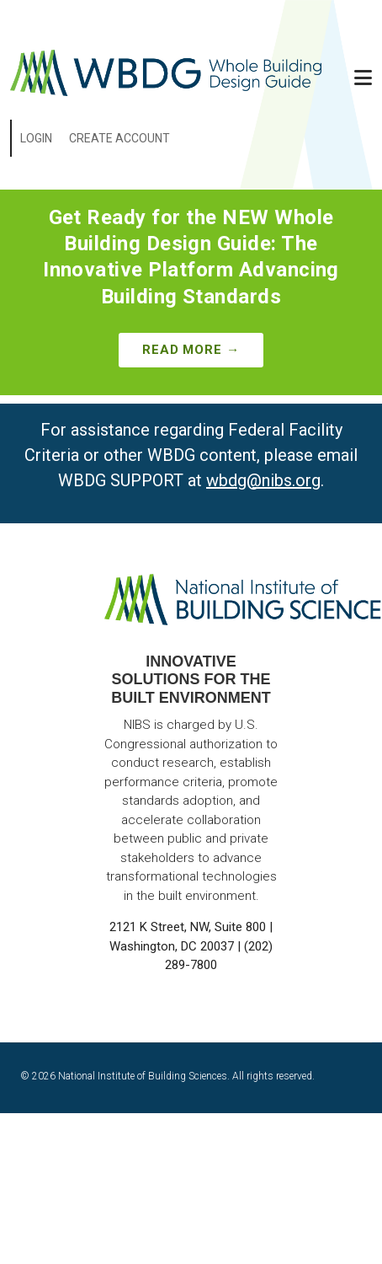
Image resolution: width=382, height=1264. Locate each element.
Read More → (191, 349)
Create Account (119, 138)
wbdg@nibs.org (263, 480)
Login (36, 138)
